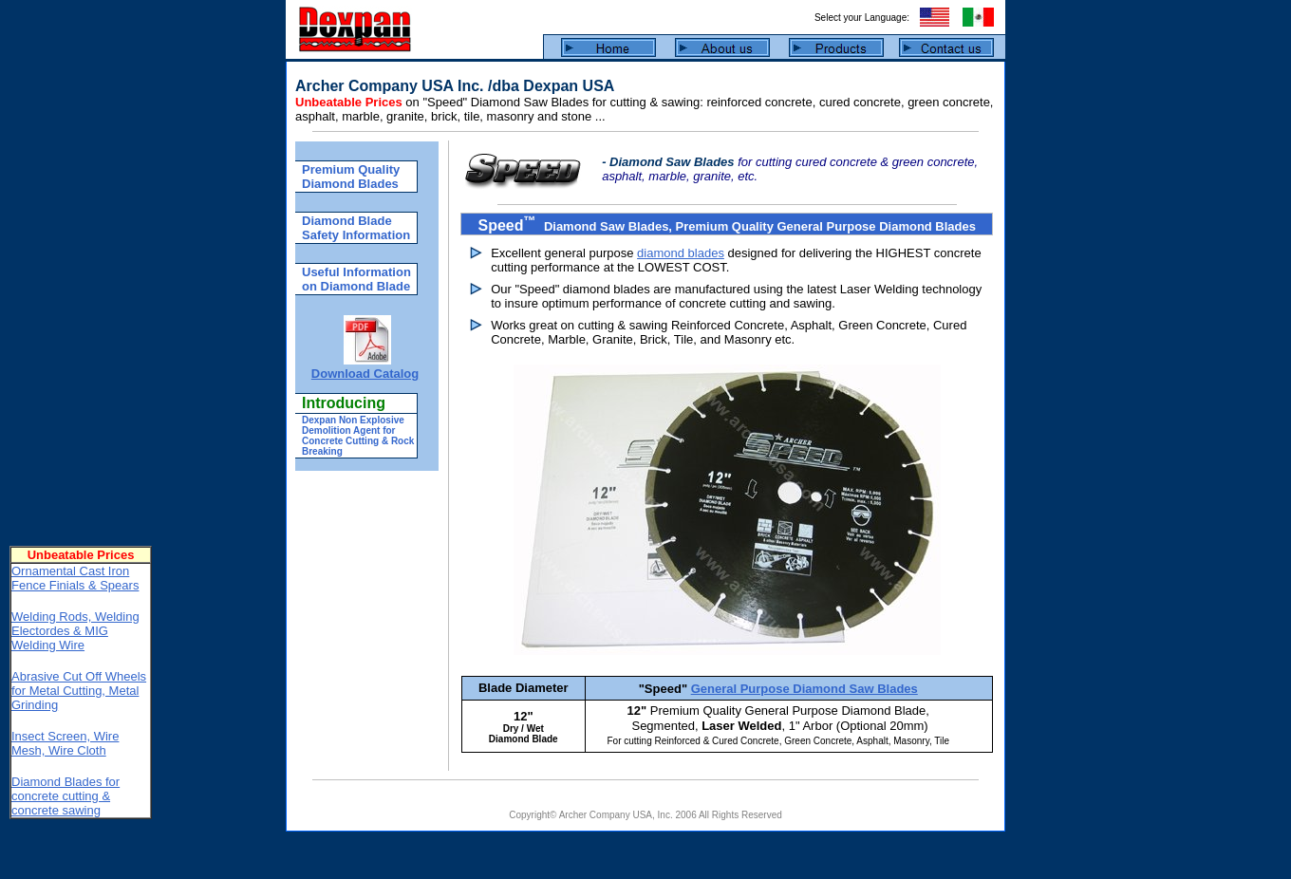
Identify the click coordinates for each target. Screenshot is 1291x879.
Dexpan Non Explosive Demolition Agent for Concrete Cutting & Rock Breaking (358, 436)
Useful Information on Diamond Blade (356, 279)
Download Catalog (365, 373)
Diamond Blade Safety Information (356, 228)
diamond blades (680, 253)
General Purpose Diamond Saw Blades (804, 689)
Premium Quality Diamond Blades (351, 176)
